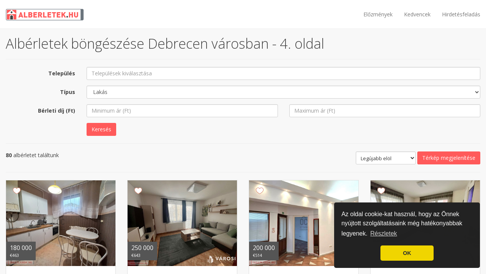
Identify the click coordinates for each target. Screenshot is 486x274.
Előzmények (378, 14)
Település (61, 73)
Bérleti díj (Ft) (56, 110)
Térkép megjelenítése (448, 157)
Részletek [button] (383, 233)
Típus (67, 92)
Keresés (101, 129)
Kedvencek (417, 14)
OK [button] (407, 253)
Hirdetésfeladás (461, 14)
